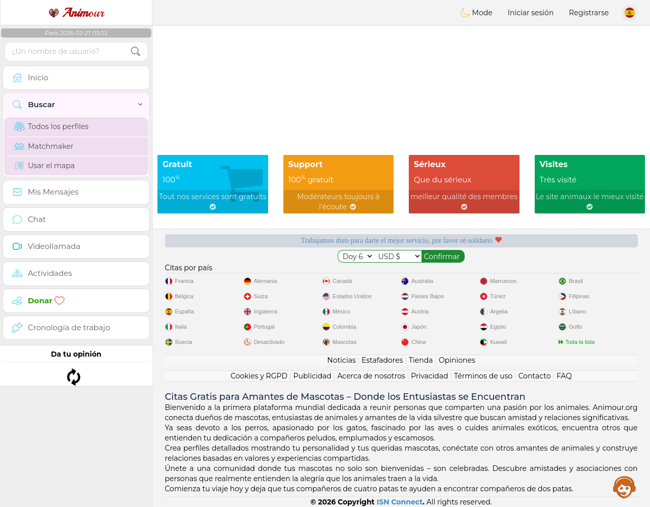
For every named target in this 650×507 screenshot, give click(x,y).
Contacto (534, 376)
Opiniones (457, 360)
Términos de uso (483, 376)
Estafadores (382, 360)
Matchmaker (44, 146)
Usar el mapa (44, 166)
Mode (476, 13)
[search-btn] (135, 51)
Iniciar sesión (531, 12)
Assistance (624, 486)
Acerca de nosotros (371, 376)
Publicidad (312, 376)
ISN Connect (400, 501)
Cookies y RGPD (259, 376)
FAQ (564, 376)
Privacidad (429, 376)
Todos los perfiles (51, 126)
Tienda (421, 360)
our (76, 12)
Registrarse (589, 12)
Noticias (341, 360)
